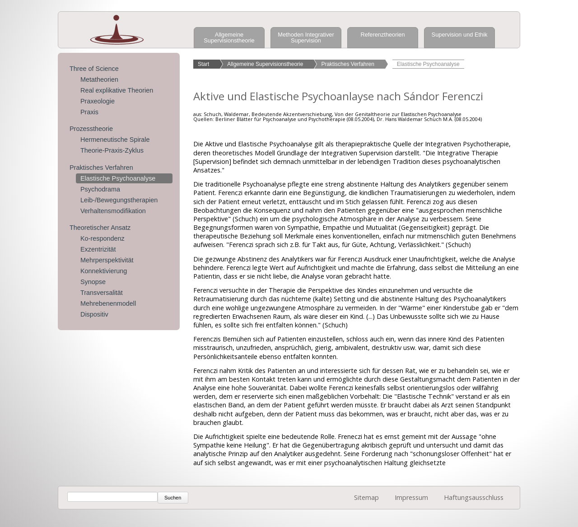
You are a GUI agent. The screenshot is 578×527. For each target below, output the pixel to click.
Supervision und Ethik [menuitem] (460, 34)
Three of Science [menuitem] (94, 68)
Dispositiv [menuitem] (94, 314)
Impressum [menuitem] (411, 497)
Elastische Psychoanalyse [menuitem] (117, 178)
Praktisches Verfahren (347, 64)
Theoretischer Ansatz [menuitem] (100, 227)
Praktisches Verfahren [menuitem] (101, 167)
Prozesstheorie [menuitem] (91, 128)
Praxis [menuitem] (89, 112)
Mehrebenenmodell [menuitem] (108, 303)
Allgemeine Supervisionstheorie (265, 64)
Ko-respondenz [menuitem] (102, 238)
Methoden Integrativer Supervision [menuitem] (306, 37)
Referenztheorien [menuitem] (382, 34)
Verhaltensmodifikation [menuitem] (113, 211)
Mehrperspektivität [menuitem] (107, 260)
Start (203, 64)
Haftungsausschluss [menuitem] (473, 497)
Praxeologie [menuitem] (97, 101)
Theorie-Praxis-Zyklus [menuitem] (112, 150)
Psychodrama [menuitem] (100, 189)
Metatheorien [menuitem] (99, 79)
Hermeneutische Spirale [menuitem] (115, 139)
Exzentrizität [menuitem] (98, 249)
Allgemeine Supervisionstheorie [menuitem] (229, 37)
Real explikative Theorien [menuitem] (116, 90)
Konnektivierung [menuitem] (103, 271)
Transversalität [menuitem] (101, 292)
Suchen (172, 497)
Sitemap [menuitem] (366, 497)
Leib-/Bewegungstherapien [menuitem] (119, 200)
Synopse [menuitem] (93, 281)
